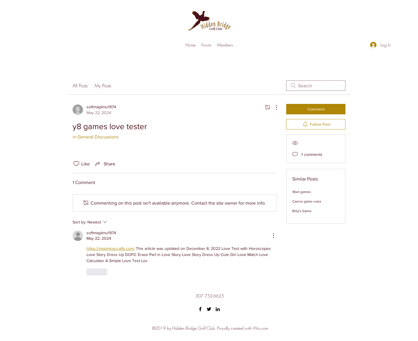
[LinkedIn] (218, 309)
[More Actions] (273, 107)
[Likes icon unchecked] (76, 163)
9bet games (301, 192)
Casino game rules (306, 201)
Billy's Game (301, 211)
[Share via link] (104, 163)
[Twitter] (209, 309)
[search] (315, 85)
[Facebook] (200, 309)
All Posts (80, 85)
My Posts (103, 85)
